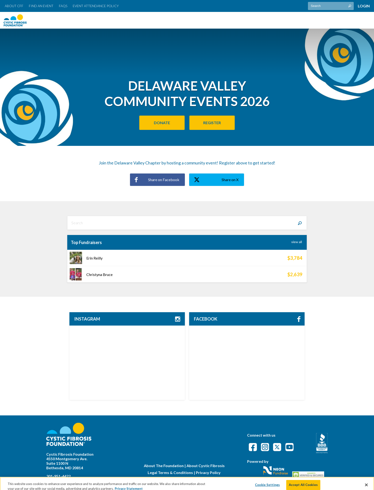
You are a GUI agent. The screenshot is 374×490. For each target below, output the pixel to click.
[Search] (300, 223)
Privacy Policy (208, 472)
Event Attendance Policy (96, 6)
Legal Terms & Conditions (170, 472)
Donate (162, 122)
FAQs (63, 6)
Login (364, 6)
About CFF (14, 6)
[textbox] (331, 6)
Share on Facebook (157, 179)
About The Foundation (164, 465)
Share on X (216, 180)
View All (296, 242)
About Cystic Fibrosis (206, 465)
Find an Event (41, 6)
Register (212, 122)
